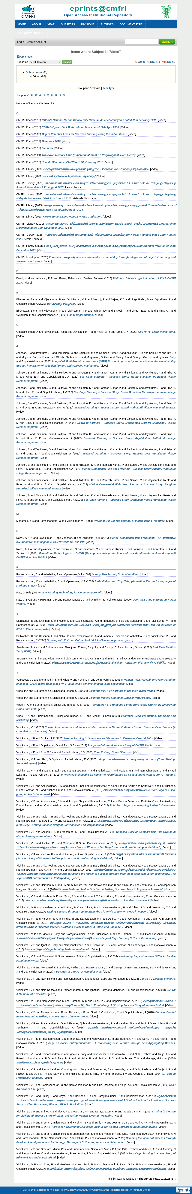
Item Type (109, 88)
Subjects (68, 24)
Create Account (36, 41)
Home (22, 24)
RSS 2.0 (170, 61)
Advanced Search (31, 33)
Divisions (87, 24)
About (36, 24)
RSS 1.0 (155, 61)
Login (20, 41)
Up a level (26, 56)
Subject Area (34, 72)
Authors (107, 24)
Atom (141, 61)
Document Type (131, 24)
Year (51, 24)
